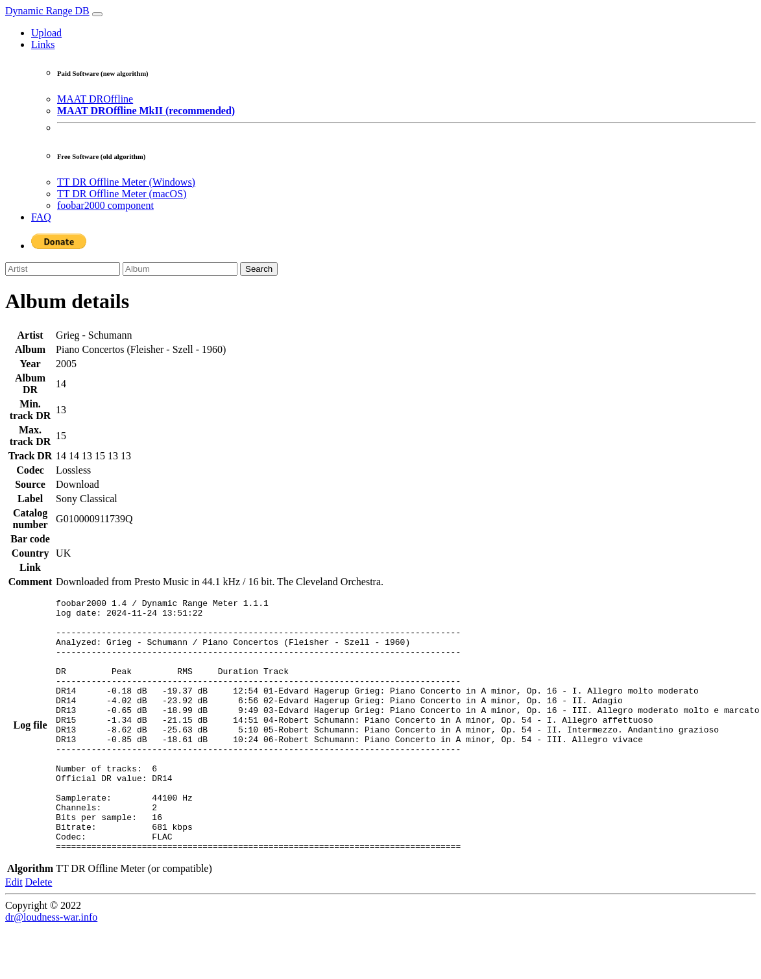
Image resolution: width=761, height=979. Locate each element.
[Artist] (62, 269)
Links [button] (42, 44)
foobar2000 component (105, 205)
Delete (39, 932)
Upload (46, 32)
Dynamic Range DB (47, 10)
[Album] (180, 269)
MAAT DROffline (95, 98)
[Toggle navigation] (97, 14)
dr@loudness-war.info (51, 967)
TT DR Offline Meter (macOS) (121, 193)
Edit (14, 932)
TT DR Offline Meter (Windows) (126, 181)
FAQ (41, 217)
